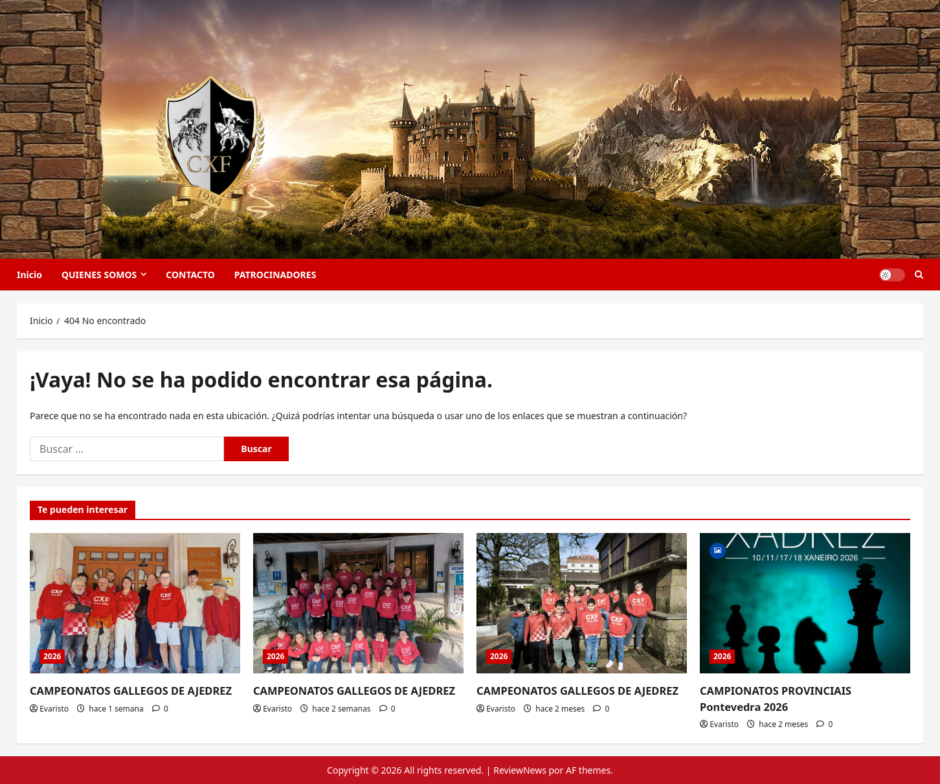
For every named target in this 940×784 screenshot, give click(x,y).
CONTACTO (190, 274)
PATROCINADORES (275, 274)
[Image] (718, 549)
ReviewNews (519, 769)
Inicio (29, 274)
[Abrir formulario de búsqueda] (919, 274)
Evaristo (54, 707)
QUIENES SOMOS (99, 274)
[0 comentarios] (160, 707)
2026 (52, 656)
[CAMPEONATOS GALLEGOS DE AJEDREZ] (135, 603)
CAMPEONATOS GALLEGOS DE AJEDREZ (128, 691)
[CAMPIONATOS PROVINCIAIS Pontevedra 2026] (805, 603)
